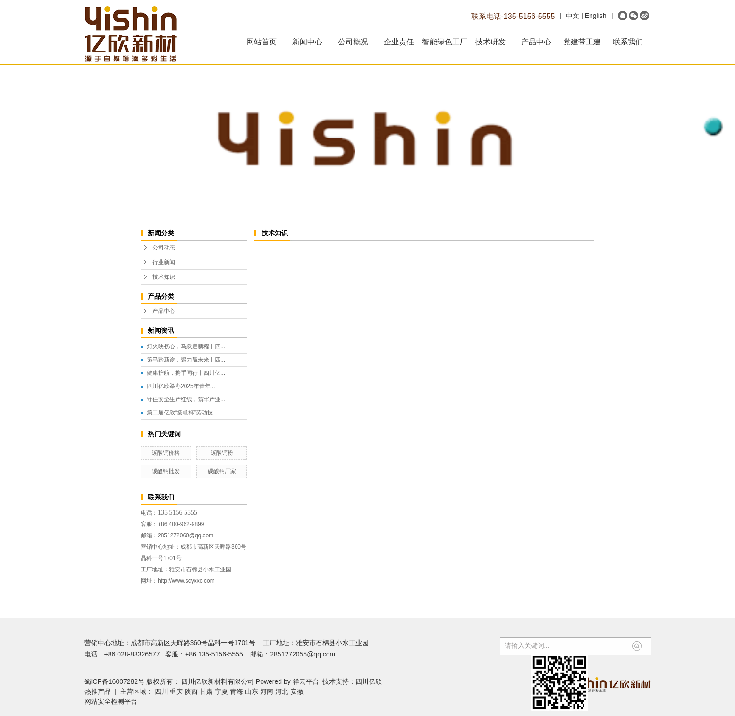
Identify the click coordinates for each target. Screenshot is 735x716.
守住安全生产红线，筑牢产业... (186, 399)
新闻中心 (307, 42)
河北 (281, 691)
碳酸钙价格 (166, 452)
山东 (251, 691)
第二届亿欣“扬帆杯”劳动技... (182, 412)
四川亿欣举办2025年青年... (181, 386)
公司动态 (163, 247)
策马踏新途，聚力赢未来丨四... (186, 359)
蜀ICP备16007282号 (114, 681)
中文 (572, 15)
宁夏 (221, 691)
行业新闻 (163, 262)
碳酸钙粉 (222, 452)
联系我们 (628, 42)
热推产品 (97, 691)
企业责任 (399, 42)
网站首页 (261, 42)
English (596, 15)
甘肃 (206, 691)
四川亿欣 (368, 681)
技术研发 (490, 42)
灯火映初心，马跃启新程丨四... (186, 346)
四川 (161, 691)
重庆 (176, 691)
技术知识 (163, 277)
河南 (266, 691)
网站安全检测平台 (110, 701)
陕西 (191, 691)
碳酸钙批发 (166, 471)
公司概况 (353, 42)
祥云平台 (306, 681)
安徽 (297, 691)
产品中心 (536, 42)
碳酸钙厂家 (222, 471)
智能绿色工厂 (444, 42)
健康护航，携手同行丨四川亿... (186, 373)
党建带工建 (582, 42)
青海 (236, 691)
